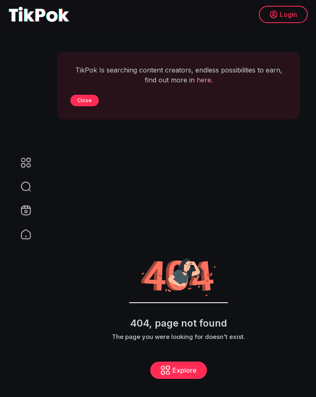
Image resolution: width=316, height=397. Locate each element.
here (204, 80)
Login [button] (283, 14)
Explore (178, 370)
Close (84, 100)
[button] (20, 186)
